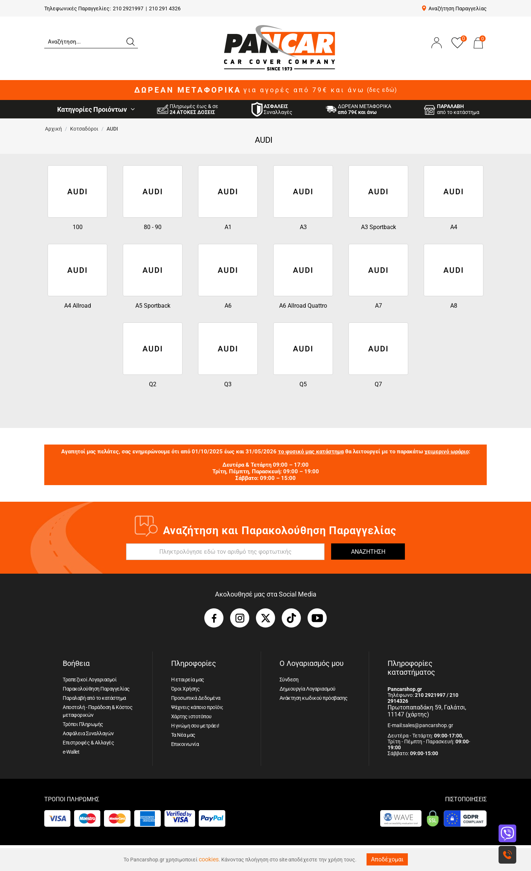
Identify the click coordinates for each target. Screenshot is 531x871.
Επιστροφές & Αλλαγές (88, 743)
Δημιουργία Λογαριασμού (308, 689)
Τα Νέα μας (183, 735)
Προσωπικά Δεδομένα (196, 698)
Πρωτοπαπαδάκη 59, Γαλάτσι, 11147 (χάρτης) (427, 711)
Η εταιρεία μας (187, 679)
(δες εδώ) (382, 90)
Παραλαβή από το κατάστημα (94, 698)
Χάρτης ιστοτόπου (191, 716)
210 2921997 (128, 8)
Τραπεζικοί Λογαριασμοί (90, 679)
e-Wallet (71, 752)
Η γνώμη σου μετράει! (195, 726)
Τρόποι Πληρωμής (83, 724)
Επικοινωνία (185, 744)
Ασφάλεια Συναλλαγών (88, 733)
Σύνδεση (289, 679)
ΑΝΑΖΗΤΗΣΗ (368, 551)
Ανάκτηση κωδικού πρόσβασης (314, 698)
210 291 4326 (165, 8)
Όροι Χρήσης (185, 689)
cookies (209, 859)
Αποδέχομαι (387, 859)
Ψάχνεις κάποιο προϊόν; (197, 707)
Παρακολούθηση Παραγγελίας (96, 689)
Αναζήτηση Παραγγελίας (457, 8)
